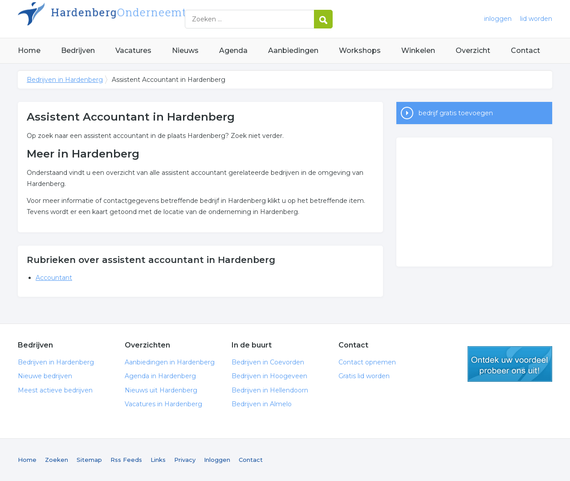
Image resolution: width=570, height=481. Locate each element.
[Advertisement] (474, 202)
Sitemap (89, 459)
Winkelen (418, 50)
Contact (525, 50)
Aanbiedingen (293, 50)
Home (29, 50)
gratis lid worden (510, 364)
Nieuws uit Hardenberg (161, 390)
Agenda (233, 50)
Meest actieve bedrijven (55, 390)
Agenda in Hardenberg (160, 376)
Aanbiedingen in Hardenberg (170, 362)
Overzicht (473, 50)
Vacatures (133, 50)
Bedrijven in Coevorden (268, 362)
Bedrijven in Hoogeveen (269, 376)
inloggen (498, 19)
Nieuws (185, 50)
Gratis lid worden (364, 376)
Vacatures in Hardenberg (163, 404)
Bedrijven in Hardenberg (129, 19)
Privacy (184, 459)
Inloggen (217, 459)
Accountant (54, 278)
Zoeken (56, 459)
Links (158, 459)
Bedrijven (78, 50)
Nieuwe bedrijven (45, 376)
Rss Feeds (126, 459)
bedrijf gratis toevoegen (456, 113)
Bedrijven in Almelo (262, 404)
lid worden (536, 19)
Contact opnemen (367, 362)
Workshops (360, 50)
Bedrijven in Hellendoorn (270, 390)
